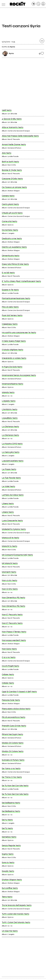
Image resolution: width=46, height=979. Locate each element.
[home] (17, 4)
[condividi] (42, 41)
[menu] (3, 4)
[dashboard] (43, 4)
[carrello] (33, 4)
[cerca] (38, 4)
